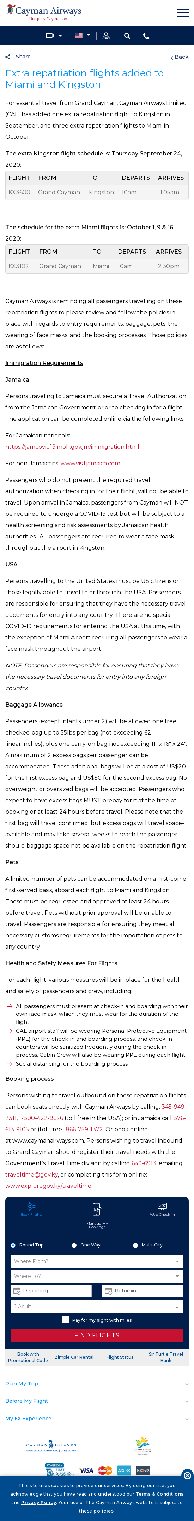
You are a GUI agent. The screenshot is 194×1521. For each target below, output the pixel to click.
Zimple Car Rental (74, 1357)
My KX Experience (28, 1418)
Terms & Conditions (160, 1494)
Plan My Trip (21, 1383)
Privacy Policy (38, 1502)
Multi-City (148, 1245)
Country (79, 36)
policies (103, 1511)
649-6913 (144, 1163)
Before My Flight (26, 1401)
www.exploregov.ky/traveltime (48, 1186)
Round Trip (27, 1245)
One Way (86, 1245)
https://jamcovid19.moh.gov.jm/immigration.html (72, 446)
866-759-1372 (84, 1129)
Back (179, 56)
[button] (97, 1261)
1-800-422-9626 (41, 1118)
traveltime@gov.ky (31, 1174)
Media (50, 35)
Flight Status (120, 1357)
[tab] (97, 1383)
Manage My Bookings (97, 1215)
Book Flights (31, 1209)
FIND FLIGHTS (97, 1335)
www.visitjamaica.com (90, 463)
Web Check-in (162, 1209)
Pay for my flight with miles (97, 1319)
